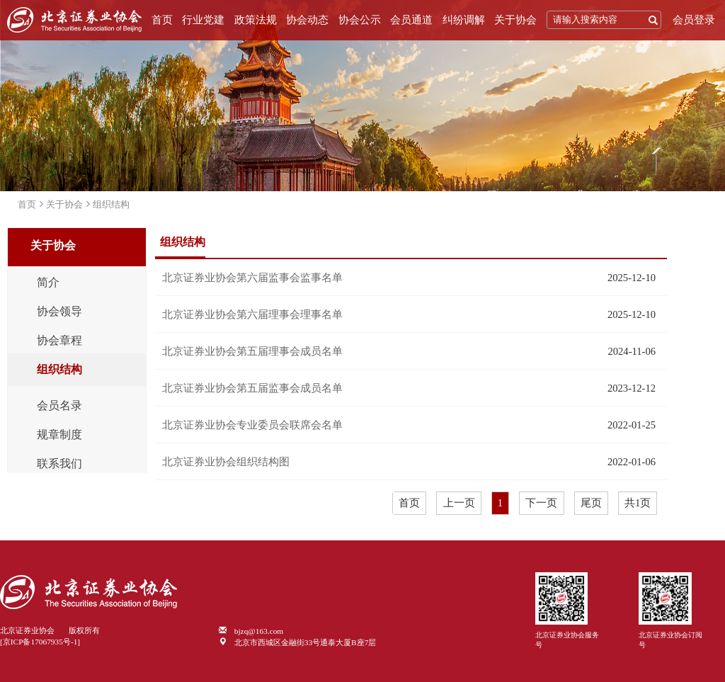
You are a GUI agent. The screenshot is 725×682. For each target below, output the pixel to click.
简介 (48, 282)
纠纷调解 (464, 19)
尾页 (591, 502)
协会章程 (59, 340)
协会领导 (59, 311)
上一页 (459, 502)
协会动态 (307, 19)
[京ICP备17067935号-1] (40, 641)
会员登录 (694, 19)
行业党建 (203, 19)
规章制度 (59, 434)
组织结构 (111, 204)
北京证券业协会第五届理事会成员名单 (252, 351)
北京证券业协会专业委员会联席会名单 (252, 425)
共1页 (637, 502)
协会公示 (359, 19)
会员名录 (59, 405)
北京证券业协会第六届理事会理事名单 (252, 314)
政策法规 (255, 19)
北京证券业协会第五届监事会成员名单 (252, 388)
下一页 (541, 502)
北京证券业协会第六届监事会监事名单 (252, 277)
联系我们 (59, 463)
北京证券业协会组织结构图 (226, 461)
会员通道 (411, 19)
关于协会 (515, 19)
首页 (162, 19)
